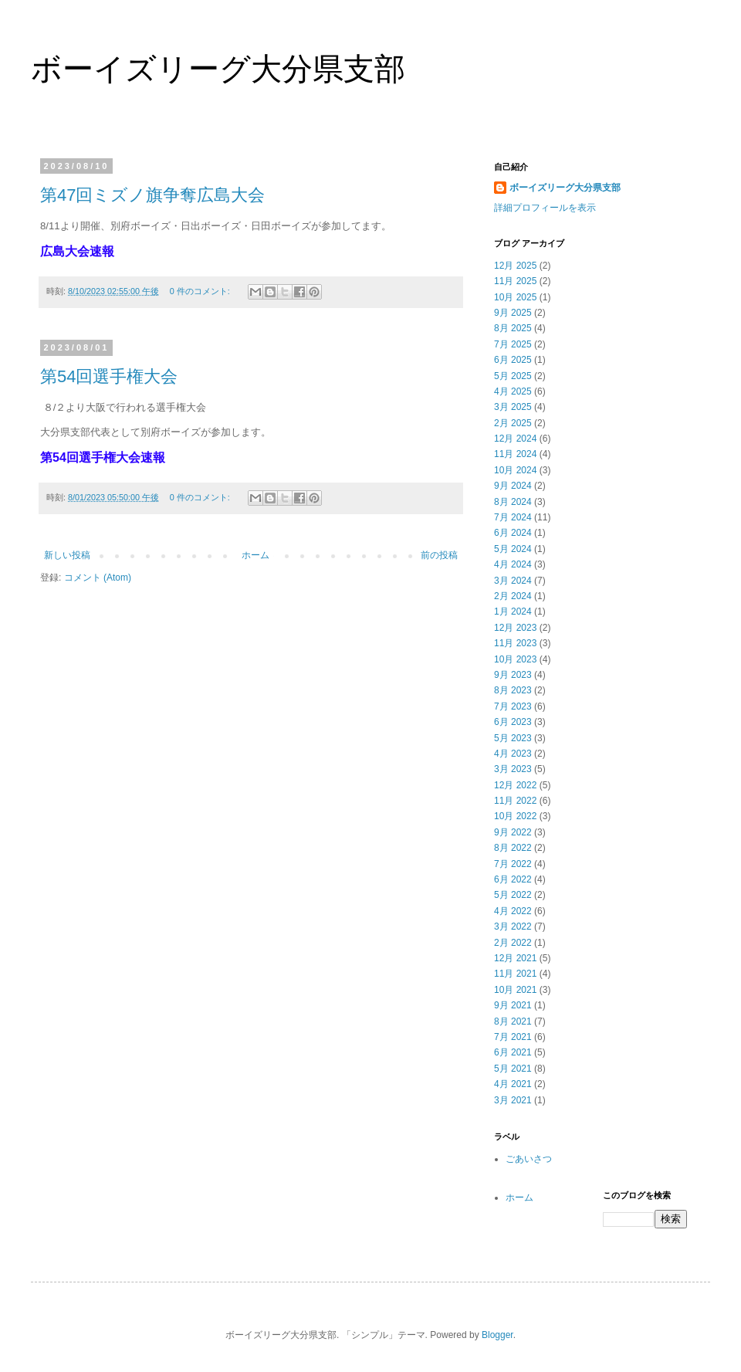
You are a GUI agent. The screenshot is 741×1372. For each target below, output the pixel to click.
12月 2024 (515, 438)
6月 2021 (513, 1052)
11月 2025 (515, 281)
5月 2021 (513, 1068)
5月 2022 (513, 894)
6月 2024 (513, 532)
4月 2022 (513, 911)
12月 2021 (515, 958)
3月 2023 (513, 769)
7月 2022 (513, 864)
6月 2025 (513, 359)
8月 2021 (513, 1021)
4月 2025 (513, 391)
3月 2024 (513, 580)
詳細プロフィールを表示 (545, 207)
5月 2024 (513, 549)
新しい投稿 (67, 555)
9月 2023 (513, 674)
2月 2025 (513, 423)
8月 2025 (513, 328)
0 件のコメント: (201, 291)
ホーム (255, 555)
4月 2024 (513, 564)
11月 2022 (515, 800)
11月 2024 (515, 454)
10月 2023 (515, 659)
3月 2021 (513, 1100)
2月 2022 (513, 942)
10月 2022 (515, 816)
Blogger (497, 1335)
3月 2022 (513, 926)
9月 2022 (513, 832)
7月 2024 (513, 517)
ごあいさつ (529, 1158)
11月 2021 (515, 973)
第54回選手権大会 (109, 376)
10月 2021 (515, 989)
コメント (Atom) (97, 577)
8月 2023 (513, 690)
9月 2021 (513, 1005)
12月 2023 (515, 627)
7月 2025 (513, 344)
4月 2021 (513, 1084)
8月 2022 (513, 847)
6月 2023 (513, 721)
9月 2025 (513, 312)
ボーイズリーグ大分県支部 (218, 69)
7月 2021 (513, 1037)
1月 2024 (513, 611)
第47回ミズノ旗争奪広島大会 (152, 195)
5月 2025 (513, 376)
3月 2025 (513, 406)
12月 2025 (515, 265)
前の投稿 (439, 555)
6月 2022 (513, 879)
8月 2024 (513, 501)
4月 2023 (513, 753)
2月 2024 (513, 596)
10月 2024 (515, 470)
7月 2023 (513, 706)
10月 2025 (515, 297)
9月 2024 (513, 485)
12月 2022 (515, 785)
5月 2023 (513, 738)
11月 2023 (515, 643)
